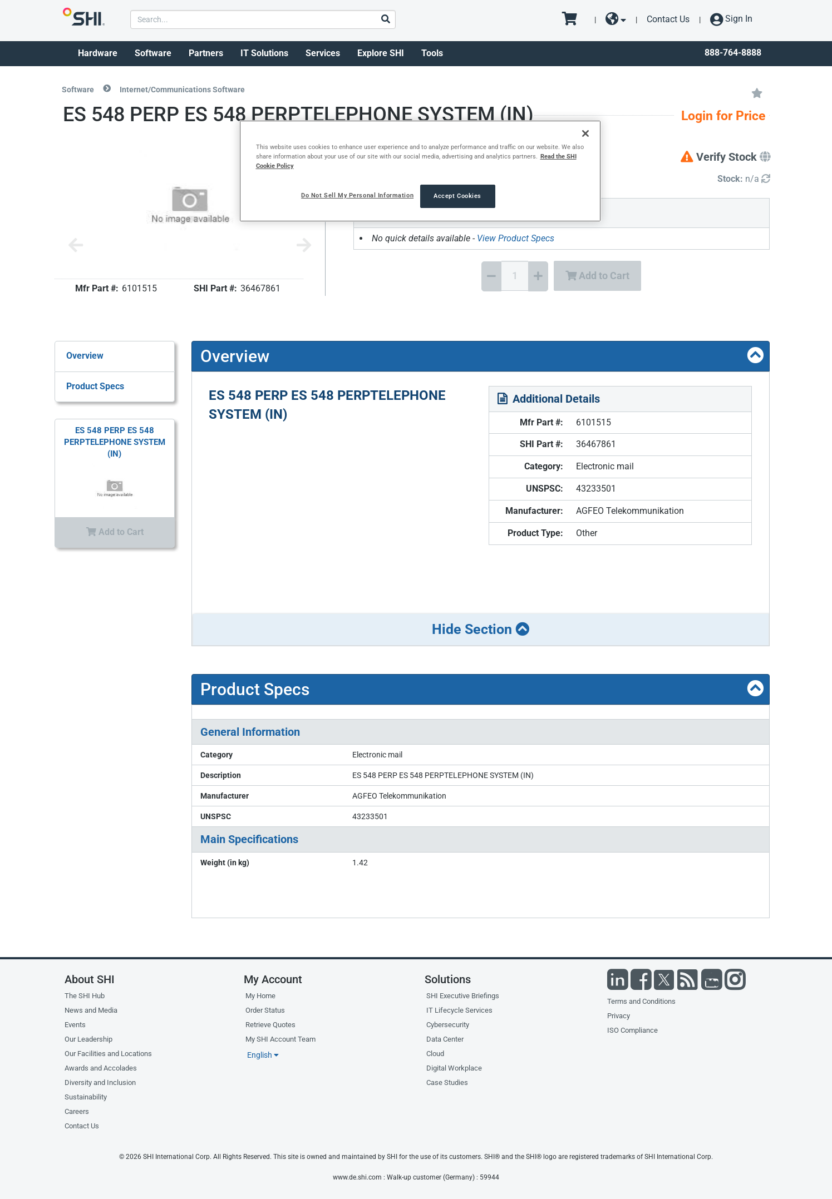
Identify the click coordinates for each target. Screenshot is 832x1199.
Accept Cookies (457, 196)
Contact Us (668, 19)
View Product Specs (515, 238)
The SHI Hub (85, 996)
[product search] (263, 19)
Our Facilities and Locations (108, 1053)
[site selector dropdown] (615, 19)
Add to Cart (597, 275)
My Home (260, 996)
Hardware (97, 53)
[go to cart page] (573, 19)
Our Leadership (88, 1039)
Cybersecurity (447, 1024)
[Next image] (303, 246)
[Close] (585, 133)
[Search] (385, 19)
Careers (77, 1111)
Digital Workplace (454, 1068)
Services (323, 53)
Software (153, 53)
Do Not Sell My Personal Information (357, 195)
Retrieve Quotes (270, 1024)
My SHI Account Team (280, 1039)
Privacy (618, 1016)
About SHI (90, 979)
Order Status (265, 1010)
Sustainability (86, 1097)
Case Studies (447, 1082)
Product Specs (95, 386)
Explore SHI (380, 53)
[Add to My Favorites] (757, 92)
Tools (432, 53)
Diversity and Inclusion (100, 1082)
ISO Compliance (632, 1030)
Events (75, 1024)
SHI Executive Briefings (462, 996)
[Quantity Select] (514, 276)
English (263, 1055)
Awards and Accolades (101, 1068)
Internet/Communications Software (182, 89)
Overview (85, 355)
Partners (206, 53)
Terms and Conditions (641, 1001)
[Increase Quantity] (538, 276)
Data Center (445, 1039)
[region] (420, 171)
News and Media (91, 1010)
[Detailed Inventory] (743, 179)
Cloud (435, 1053)
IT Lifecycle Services (459, 1010)
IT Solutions (264, 53)
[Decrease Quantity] (491, 276)
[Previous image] (75, 246)
